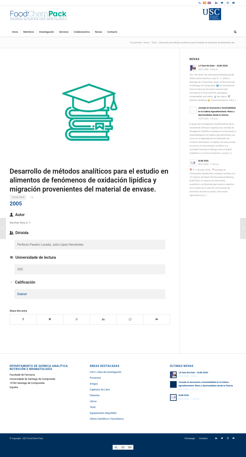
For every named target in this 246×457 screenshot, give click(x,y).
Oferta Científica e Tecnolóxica (107, 418)
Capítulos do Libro (100, 389)
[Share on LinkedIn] (103, 319)
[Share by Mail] (156, 319)
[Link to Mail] (233, 3)
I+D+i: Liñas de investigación (105, 372)
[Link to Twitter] (222, 3)
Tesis (93, 407)
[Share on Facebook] (23, 319)
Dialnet (22, 294)
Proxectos (95, 377)
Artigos (94, 383)
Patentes (95, 395)
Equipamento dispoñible (103, 413)
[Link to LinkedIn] (216, 3)
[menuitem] (15, 32)
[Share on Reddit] (130, 319)
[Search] (233, 32)
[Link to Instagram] (227, 3)
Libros (93, 401)
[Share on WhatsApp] (76, 319)
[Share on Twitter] (50, 319)
